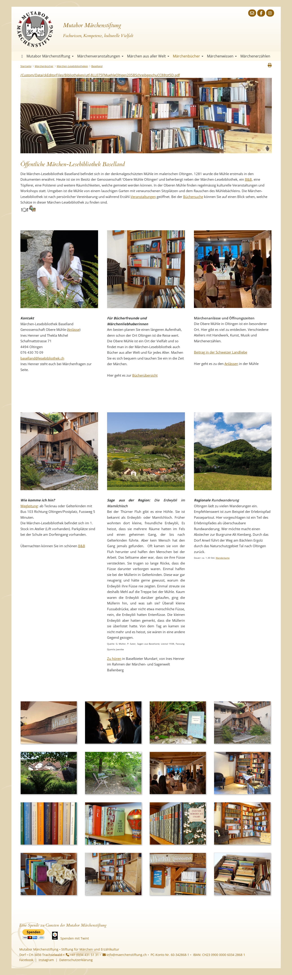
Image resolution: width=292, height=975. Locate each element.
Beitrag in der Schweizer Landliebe (220, 352)
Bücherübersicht (145, 375)
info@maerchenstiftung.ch (125, 955)
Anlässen (231, 363)
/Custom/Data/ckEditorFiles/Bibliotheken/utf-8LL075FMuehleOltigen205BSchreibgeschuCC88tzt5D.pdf (100, 75)
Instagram (46, 960)
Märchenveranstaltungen (100, 56)
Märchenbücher (188, 56)
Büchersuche (193, 196)
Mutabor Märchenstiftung (50, 56)
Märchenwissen (222, 56)
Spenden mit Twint (74, 938)
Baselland (97, 66)
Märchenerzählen (255, 56)
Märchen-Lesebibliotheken (72, 66)
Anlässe (73, 329)
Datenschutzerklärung (76, 960)
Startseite (22, 56)
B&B (248, 179)
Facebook (26, 960)
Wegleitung (29, 506)
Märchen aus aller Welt (148, 56)
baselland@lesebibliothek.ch (42, 358)
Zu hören (114, 658)
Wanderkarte (223, 557)
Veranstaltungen (143, 196)
